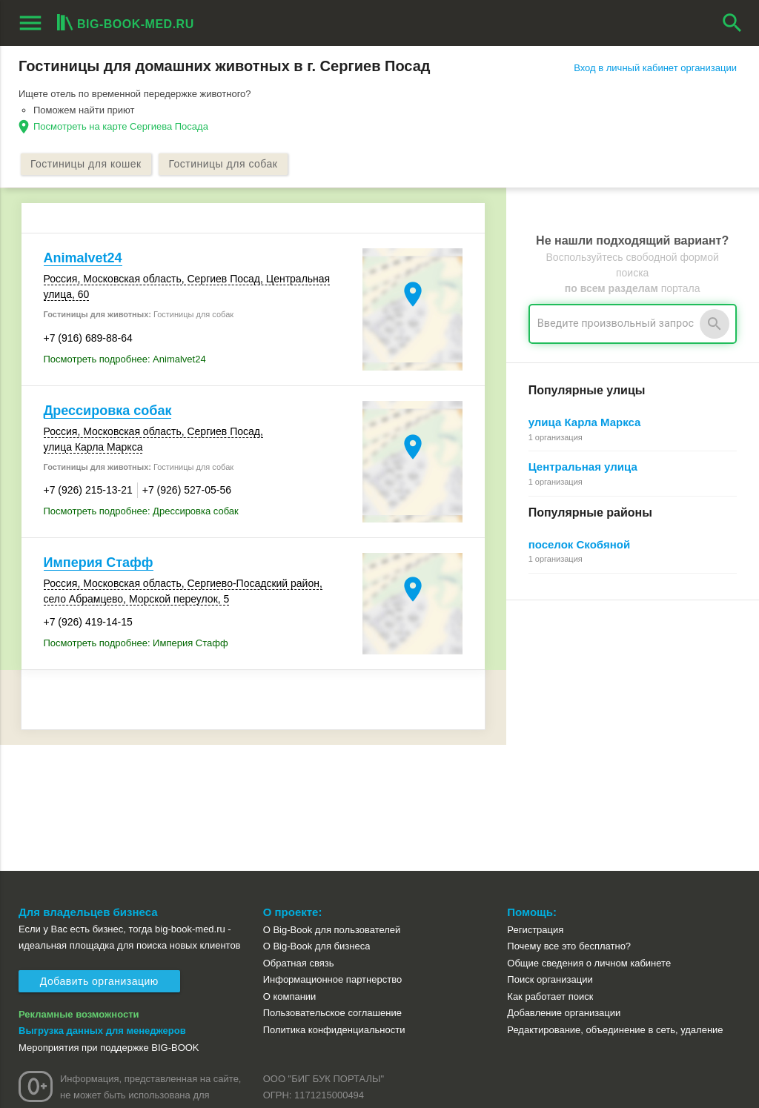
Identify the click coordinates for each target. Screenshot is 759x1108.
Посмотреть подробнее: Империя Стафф (136, 643)
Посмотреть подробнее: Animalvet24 (125, 359)
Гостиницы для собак (226, 164)
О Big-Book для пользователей (332, 803)
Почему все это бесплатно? (569, 820)
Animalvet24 (83, 258)
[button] (473, 1074)
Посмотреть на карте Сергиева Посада (120, 126)
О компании (289, 871)
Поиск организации (549, 854)
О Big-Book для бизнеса (317, 820)
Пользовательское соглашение (332, 887)
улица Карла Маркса (584, 423)
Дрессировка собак (108, 410)
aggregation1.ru (263, 1090)
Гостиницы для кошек (87, 164)
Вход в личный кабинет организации (655, 67)
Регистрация (535, 803)
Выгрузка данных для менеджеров (102, 905)
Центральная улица (582, 467)
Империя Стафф (98, 563)
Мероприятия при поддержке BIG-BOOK (109, 921)
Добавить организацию (99, 856)
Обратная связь (298, 837)
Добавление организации (563, 887)
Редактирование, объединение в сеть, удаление (615, 904)
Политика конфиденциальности (334, 904)
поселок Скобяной (579, 544)
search (732, 23)
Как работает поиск (550, 871)
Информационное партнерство (332, 854)
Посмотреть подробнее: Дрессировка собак (141, 511)
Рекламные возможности (79, 888)
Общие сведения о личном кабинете (589, 837)
